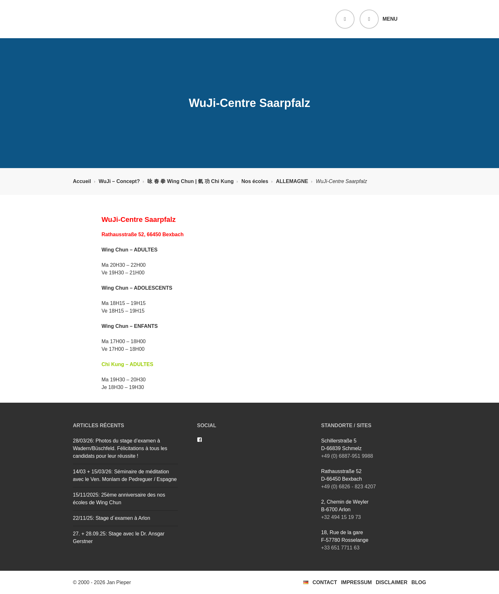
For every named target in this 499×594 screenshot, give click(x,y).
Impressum (356, 582)
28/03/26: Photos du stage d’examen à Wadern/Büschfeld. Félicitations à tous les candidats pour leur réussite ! (120, 448)
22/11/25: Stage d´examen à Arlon (111, 518)
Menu (390, 19)
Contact (325, 582)
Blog (418, 582)
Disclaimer (392, 582)
